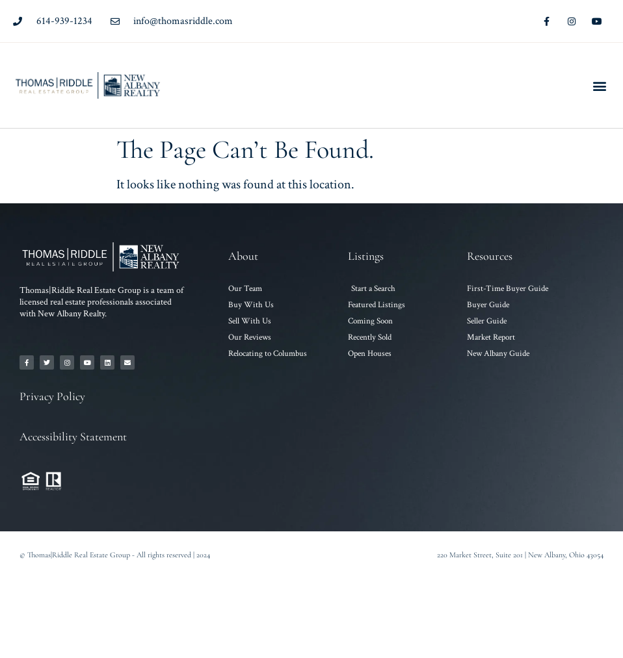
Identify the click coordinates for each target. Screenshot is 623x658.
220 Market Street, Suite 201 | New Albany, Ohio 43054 (520, 554)
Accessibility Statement (73, 436)
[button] (599, 85)
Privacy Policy (52, 396)
